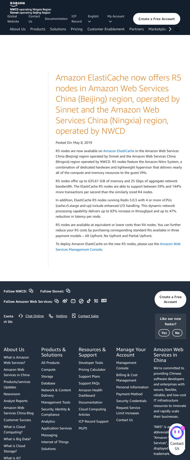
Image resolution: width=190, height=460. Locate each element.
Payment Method (129, 394)
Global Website (13, 18)
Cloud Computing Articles (92, 411)
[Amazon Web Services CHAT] (177, 433)
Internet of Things (55, 442)
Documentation (56, 19)
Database (48, 383)
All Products (50, 362)
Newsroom (12, 394)
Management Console (126, 365)
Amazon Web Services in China (17, 372)
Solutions (58, 29)
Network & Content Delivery (56, 392)
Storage (47, 376)
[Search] (177, 29)
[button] (156, 19)
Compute (48, 369)
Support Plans (89, 376)
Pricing (77, 29)
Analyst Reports (16, 401)
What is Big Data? (17, 439)
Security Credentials (131, 401)
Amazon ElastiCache (118, 151)
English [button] (94, 18)
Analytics (48, 421)
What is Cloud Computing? (14, 429)
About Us (17, 29)
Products (37, 29)
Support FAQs (89, 383)
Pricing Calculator (92, 369)
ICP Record (77, 18)
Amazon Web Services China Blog (19, 410)
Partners (136, 29)
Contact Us (34, 18)
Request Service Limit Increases (128, 410)
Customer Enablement (106, 29)
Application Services (56, 428)
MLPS (83, 428)
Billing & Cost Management (126, 377)
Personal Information (132, 387)
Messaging (49, 435)
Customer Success (17, 420)
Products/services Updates (17, 384)
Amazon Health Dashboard (90, 392)
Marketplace (158, 29)
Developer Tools (91, 362)
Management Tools (55, 402)
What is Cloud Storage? (14, 448)
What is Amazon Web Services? (16, 360)
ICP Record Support (93, 421)
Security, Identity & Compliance (55, 411)
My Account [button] (115, 18)
